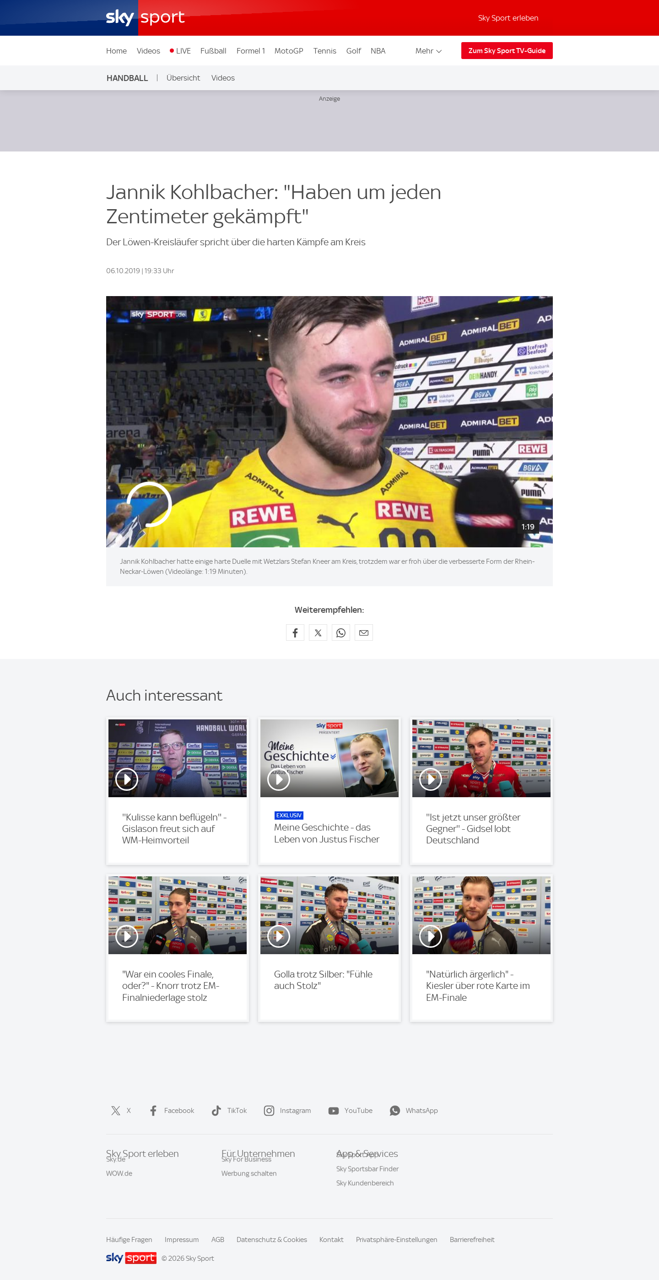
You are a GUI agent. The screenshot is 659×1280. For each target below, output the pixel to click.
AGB (217, 1240)
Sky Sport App (357, 1169)
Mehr (429, 50)
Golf (353, 50)
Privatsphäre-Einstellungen (397, 1240)
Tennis (324, 50)
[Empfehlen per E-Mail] (364, 632)
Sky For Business (246, 1169)
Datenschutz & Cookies (272, 1240)
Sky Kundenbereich (365, 1197)
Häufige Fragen (129, 1240)
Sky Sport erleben (508, 17)
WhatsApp (412, 1111)
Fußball (213, 50)
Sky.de (115, 1169)
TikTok (227, 1111)
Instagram (285, 1111)
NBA (378, 50)
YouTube (348, 1111)
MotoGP (289, 50)
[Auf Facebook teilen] (295, 632)
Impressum (182, 1240)
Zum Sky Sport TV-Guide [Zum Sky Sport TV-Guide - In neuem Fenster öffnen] (507, 51)
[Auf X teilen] (318, 632)
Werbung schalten (249, 1183)
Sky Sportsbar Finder (367, 1183)
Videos (148, 50)
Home (116, 50)
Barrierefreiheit (472, 1240)
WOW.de (119, 1183)
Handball (127, 78)
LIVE (183, 50)
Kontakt (331, 1240)
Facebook (169, 1111)
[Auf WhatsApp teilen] (341, 632)
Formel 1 (251, 50)
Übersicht (183, 77)
